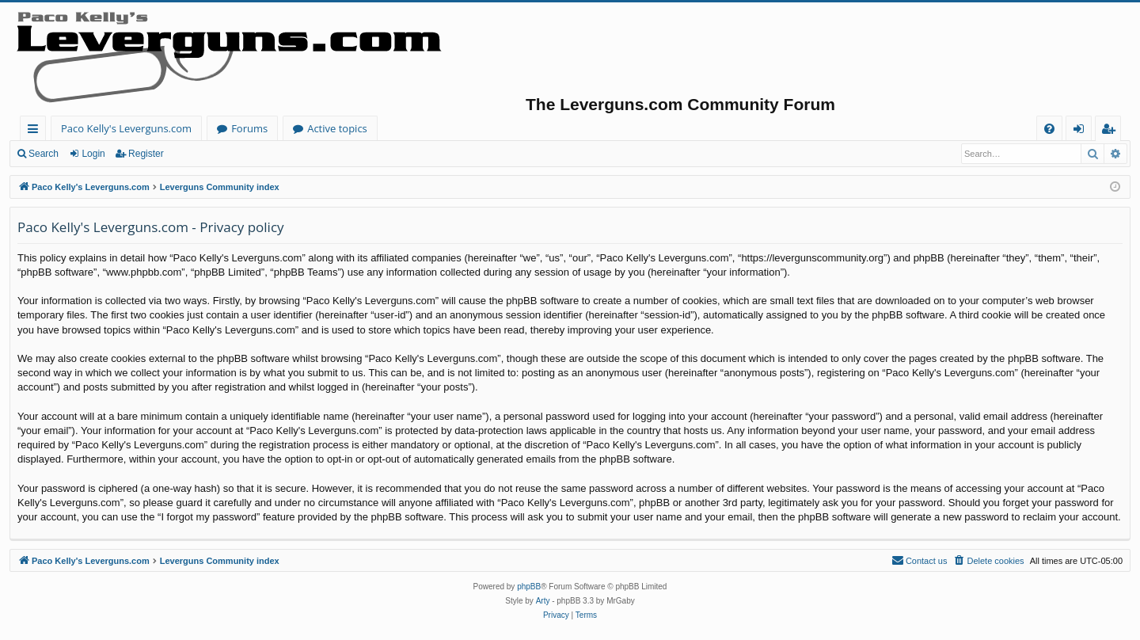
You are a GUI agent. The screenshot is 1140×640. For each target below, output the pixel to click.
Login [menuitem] (1082, 131)
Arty (543, 600)
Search (43, 153)
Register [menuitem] (1111, 131)
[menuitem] (1049, 128)
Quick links (36, 131)
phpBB (529, 586)
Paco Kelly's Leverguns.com (126, 128)
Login (93, 153)
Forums (249, 128)
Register (146, 153)
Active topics (337, 128)
